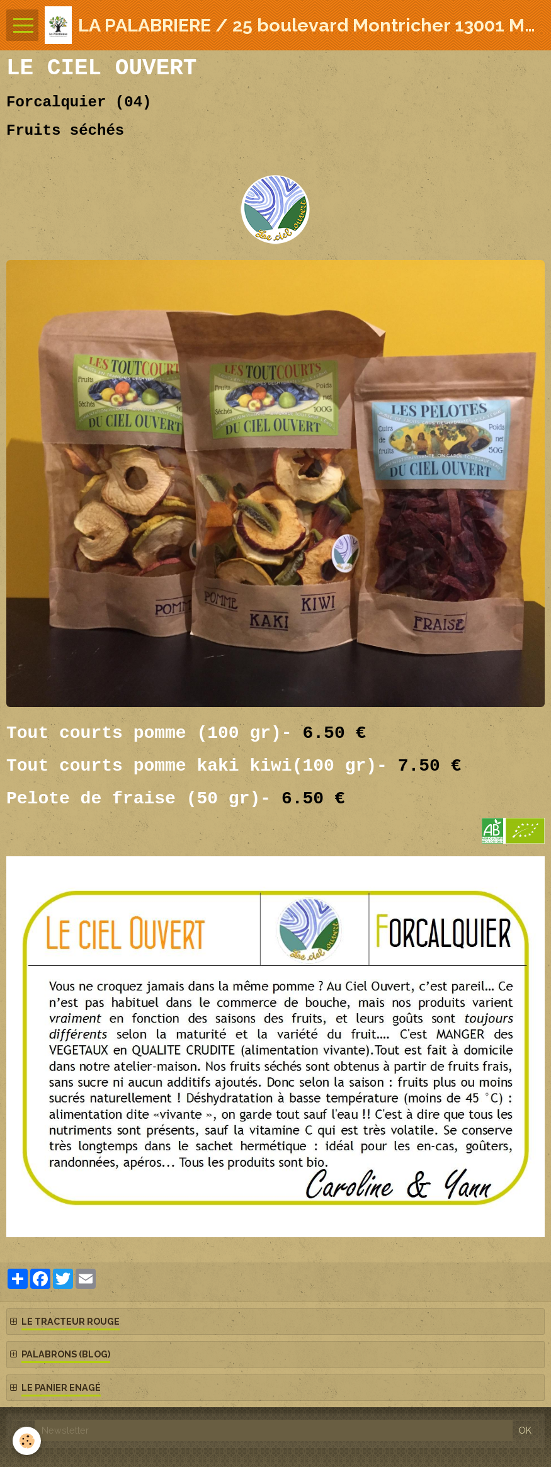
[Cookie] (27, 1441)
